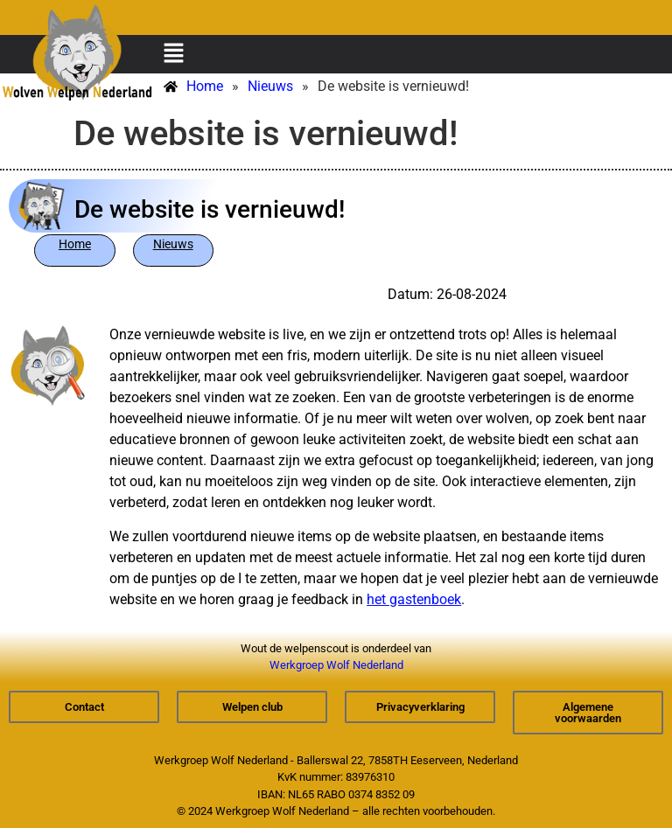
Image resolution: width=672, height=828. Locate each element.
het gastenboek (414, 599)
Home (75, 244)
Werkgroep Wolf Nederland (336, 664)
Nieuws (173, 244)
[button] (173, 54)
